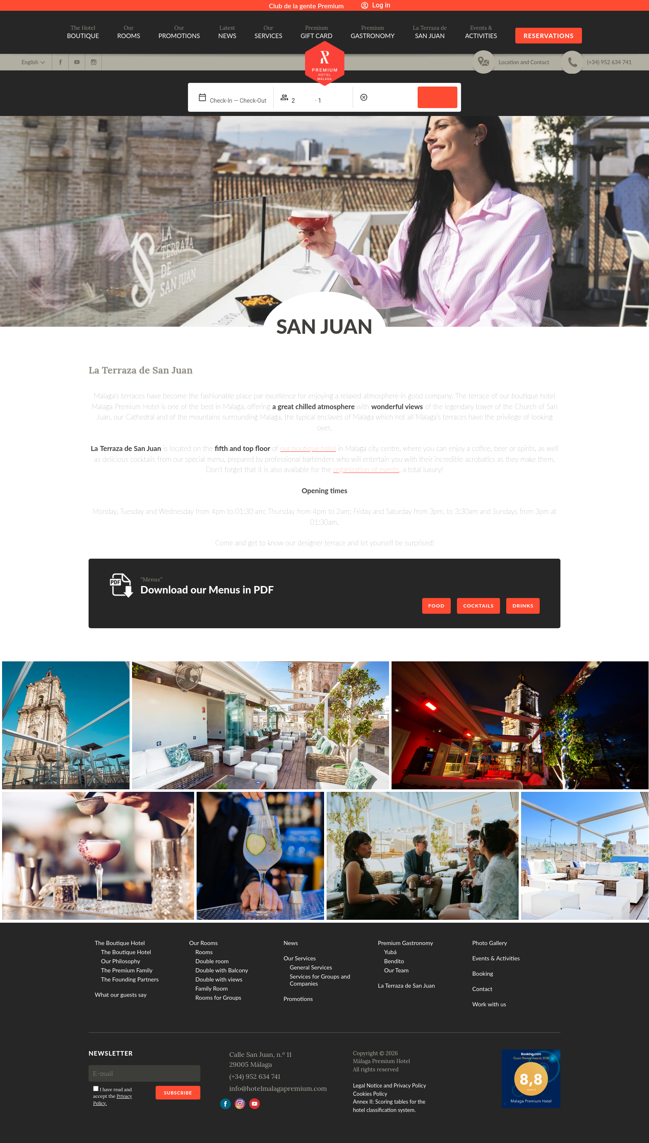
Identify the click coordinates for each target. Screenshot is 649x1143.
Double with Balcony (221, 970)
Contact (482, 988)
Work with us (489, 1004)
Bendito (394, 961)
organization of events (366, 469)
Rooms (204, 951)
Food (436, 606)
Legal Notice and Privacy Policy (389, 1085)
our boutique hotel (308, 448)
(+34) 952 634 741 (254, 1076)
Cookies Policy (370, 1093)
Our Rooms (203, 942)
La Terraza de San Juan (406, 985)
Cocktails (478, 606)
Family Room (211, 988)
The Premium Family (126, 970)
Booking (482, 973)
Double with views (218, 979)
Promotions (298, 998)
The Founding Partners (130, 979)
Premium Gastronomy (405, 942)
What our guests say (121, 994)
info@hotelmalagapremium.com (278, 1088)
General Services (311, 967)
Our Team (396, 970)
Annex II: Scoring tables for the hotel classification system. (389, 1105)
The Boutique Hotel (120, 942)
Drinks (523, 606)
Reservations (549, 35)
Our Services (300, 958)
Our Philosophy (120, 961)
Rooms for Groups (218, 997)
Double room (212, 961)
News (291, 942)
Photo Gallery (489, 942)
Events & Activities (496, 958)
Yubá (390, 951)
